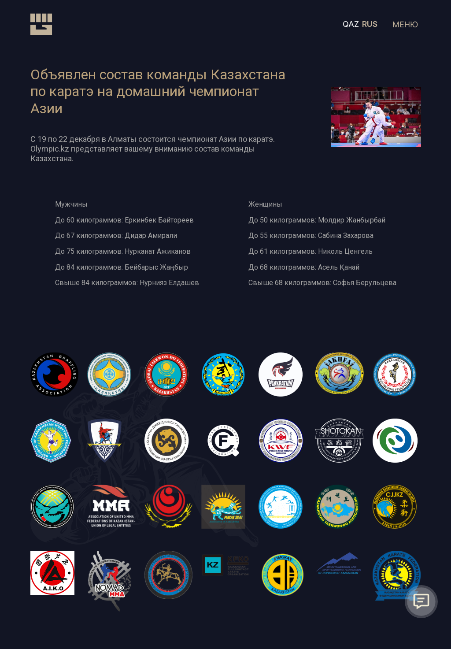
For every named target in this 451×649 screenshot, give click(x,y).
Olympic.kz (49, 148)
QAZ (351, 24)
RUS (369, 24)
